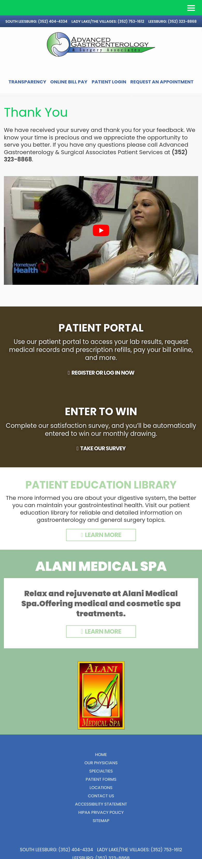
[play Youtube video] (101, 239)
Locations (101, 796)
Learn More (103, 640)
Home (101, 763)
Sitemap (101, 829)
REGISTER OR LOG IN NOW (102, 381)
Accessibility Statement (101, 813)
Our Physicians (101, 771)
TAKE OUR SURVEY (103, 457)
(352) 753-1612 (131, 21)
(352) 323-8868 (182, 21)
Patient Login (151, 82)
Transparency (53, 82)
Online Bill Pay (103, 82)
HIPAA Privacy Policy (101, 821)
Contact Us (101, 804)
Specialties (101, 780)
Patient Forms (101, 788)
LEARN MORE (103, 543)
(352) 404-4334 (52, 21)
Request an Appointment (101, 90)
